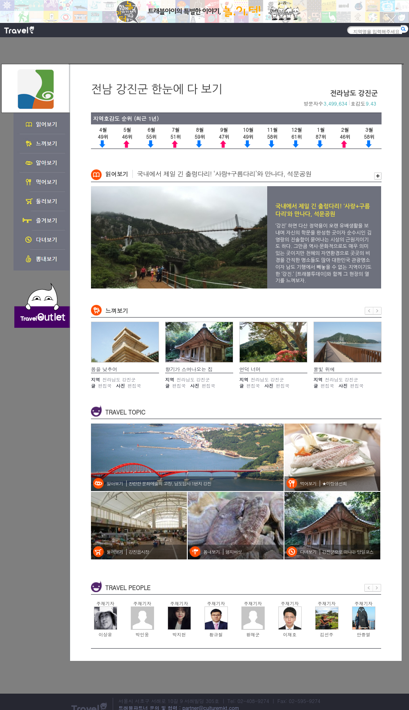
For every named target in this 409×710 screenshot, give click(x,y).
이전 (369, 311)
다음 (377, 311)
